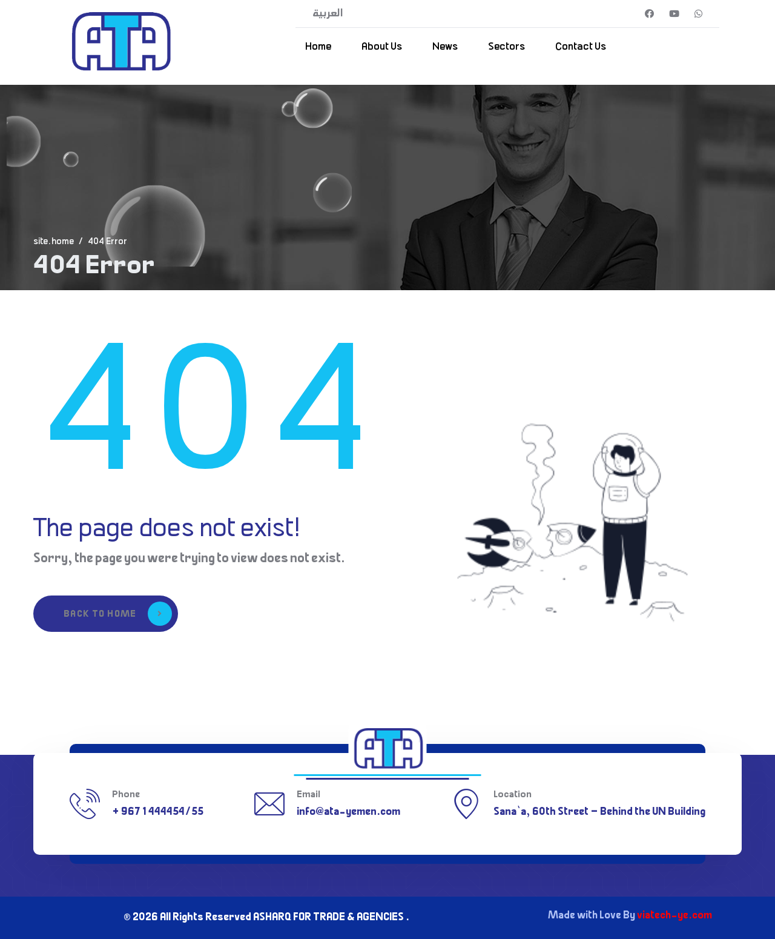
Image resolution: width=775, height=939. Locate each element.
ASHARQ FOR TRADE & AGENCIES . (331, 918)
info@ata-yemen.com (348, 812)
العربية (327, 14)
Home (318, 47)
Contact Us (580, 47)
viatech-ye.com (674, 916)
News (445, 47)
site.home (53, 242)
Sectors (506, 47)
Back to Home (118, 614)
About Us (381, 47)
